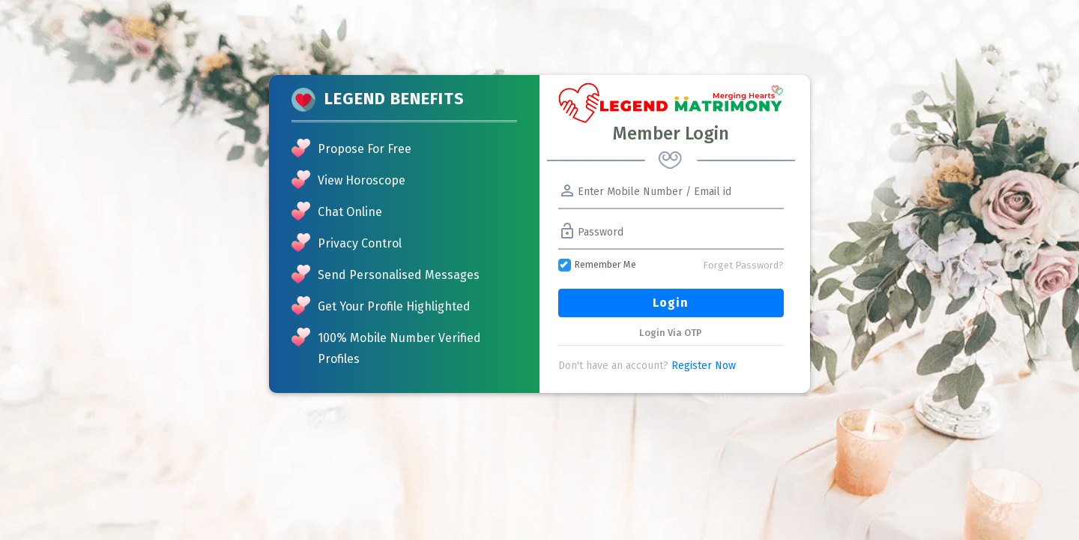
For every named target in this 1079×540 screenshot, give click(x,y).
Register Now (703, 365)
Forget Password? (743, 265)
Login (671, 303)
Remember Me (597, 265)
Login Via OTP (670, 332)
